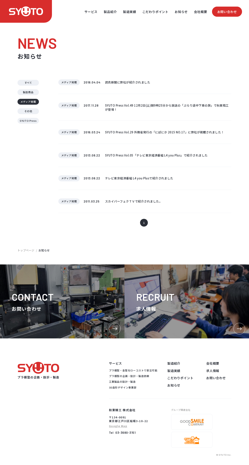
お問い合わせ (227, 11)
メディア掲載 (28, 102)
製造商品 (28, 92)
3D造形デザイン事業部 (123, 390)
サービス (90, 11)
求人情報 (212, 373)
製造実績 (129, 11)
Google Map (118, 429)
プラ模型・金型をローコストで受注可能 (133, 373)
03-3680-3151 (125, 435)
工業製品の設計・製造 (122, 385)
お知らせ (181, 11)
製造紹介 (173, 366)
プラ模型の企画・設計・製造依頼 (129, 379)
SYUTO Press (28, 121)
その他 (28, 112)
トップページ (26, 253)
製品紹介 (110, 11)
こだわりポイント (155, 11)
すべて (28, 82)
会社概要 (200, 11)
